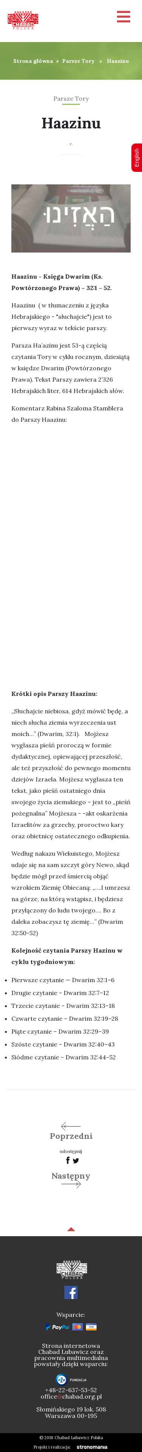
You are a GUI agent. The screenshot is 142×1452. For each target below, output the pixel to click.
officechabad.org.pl (71, 1396)
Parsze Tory (78, 61)
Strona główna (33, 61)
